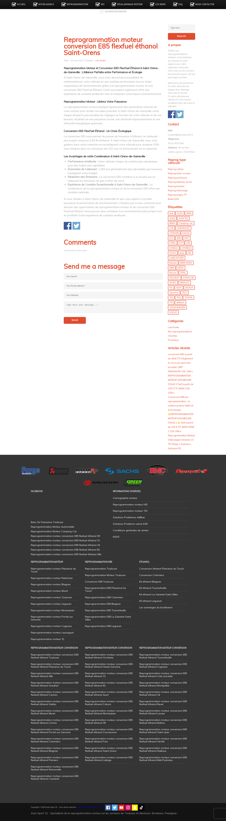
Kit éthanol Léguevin (150, 600)
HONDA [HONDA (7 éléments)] (173, 248)
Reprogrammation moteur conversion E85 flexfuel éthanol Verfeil (163, 740)
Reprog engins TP (177, 194)
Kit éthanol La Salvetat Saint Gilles (158, 594)
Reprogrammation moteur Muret (49, 590)
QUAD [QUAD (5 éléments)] (172, 282)
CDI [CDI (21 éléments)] (171, 228)
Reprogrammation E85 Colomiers (104, 597)
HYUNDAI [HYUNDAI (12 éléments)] (186, 248)
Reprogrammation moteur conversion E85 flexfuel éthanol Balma (163, 721)
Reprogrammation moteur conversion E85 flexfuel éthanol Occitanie (109, 656)
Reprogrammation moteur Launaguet (52, 632)
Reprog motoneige (178, 190)
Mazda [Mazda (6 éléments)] (173, 262)
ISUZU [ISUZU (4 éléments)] (172, 252)
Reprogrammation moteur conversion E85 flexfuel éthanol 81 (109, 684)
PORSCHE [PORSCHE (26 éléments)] (188, 277)
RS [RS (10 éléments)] (171, 287)
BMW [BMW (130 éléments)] (172, 223)
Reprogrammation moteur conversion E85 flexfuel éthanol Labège (109, 759)
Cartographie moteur (125, 498)
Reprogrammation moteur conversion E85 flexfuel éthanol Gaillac (54, 703)
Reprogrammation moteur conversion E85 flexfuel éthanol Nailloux (163, 749)
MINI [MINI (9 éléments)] (171, 267)
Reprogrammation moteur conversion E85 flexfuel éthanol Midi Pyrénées (163, 759)
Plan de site (98, 807)
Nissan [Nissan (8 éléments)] (173, 272)
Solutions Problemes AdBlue (129, 517)
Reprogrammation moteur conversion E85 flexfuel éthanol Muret (54, 712)
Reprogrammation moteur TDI (130, 510)
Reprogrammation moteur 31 (47, 639)
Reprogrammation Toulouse (101, 568)
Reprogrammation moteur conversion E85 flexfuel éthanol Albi (54, 675)
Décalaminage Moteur (130, 4)
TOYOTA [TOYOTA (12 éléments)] (189, 297)
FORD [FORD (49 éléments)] (172, 243)
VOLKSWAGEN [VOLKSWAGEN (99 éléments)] (177, 307)
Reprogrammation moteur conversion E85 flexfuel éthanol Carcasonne (109, 731)
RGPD (116, 536)
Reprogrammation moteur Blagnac (51, 584)
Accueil (21, 4)
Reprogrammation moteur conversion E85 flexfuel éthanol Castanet (54, 777)
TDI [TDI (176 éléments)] (171, 297)
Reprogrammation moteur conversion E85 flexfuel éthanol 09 (109, 721)
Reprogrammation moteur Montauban (52, 610)
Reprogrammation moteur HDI (130, 504)
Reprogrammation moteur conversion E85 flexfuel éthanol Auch (109, 693)
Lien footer (100, 60)
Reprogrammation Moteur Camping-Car (54, 531)
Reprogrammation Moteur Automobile (52, 526)
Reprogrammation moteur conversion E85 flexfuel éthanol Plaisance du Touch (54, 665)
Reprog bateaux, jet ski (180, 182)
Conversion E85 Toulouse (99, 581)
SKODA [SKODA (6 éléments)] (189, 287)
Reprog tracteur (176, 186)
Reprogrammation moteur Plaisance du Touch (53, 570)
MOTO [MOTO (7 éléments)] (181, 267)
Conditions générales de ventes (131, 530)
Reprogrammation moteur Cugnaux (51, 626)
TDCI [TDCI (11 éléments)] (184, 292)
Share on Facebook (67, 226)
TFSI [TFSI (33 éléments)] (178, 297)
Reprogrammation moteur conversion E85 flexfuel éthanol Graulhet (54, 684)
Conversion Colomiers (151, 575)
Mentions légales (85, 807)
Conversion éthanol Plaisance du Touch (161, 568)
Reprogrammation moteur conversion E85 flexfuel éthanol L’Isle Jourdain (163, 675)
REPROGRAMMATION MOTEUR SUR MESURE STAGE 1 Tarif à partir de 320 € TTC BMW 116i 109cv (180, 384)
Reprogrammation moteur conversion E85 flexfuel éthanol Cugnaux (163, 665)
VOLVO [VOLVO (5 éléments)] (173, 312)
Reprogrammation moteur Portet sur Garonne (52, 618)
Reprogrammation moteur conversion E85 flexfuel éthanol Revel (163, 703)
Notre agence (46, 4)
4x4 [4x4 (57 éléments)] (171, 213)
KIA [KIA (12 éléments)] (189, 252)
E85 (102, 4)
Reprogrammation (77, 4)
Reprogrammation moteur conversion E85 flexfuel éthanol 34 (163, 693)
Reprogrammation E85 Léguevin (103, 626)
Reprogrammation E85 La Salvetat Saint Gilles (108, 618)
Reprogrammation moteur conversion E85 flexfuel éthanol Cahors (109, 703)
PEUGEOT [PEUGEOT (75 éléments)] (174, 277)
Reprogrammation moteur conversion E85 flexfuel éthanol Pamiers (54, 759)
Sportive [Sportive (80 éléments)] (174, 292)
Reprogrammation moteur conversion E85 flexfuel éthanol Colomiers (54, 740)
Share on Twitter (76, 226)
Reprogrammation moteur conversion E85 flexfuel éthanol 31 (109, 675)
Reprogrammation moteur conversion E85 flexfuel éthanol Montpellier (163, 684)
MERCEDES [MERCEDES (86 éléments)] (186, 262)
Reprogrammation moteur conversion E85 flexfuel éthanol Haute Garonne (109, 665)
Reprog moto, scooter (179, 173)
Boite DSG (173, 199)
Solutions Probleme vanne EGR (130, 523)
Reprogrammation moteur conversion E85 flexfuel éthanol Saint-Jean (163, 731)
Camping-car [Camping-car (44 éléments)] (186, 223)
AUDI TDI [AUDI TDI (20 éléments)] (183, 218)
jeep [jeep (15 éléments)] (182, 252)
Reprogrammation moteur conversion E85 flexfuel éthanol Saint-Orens (109, 749)
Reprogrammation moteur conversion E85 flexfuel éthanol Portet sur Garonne (54, 731)
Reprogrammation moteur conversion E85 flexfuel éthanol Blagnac (54, 749)
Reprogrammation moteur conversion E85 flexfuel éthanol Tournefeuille (163, 656)
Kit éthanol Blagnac (150, 581)
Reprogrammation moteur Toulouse (51, 597)
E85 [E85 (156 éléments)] (179, 238)
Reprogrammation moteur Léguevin (51, 603)
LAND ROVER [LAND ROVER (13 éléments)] (176, 257)
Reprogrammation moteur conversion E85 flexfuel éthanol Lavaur (163, 712)
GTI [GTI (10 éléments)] (181, 243)
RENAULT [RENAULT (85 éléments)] (184, 282)
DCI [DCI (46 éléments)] (171, 238)
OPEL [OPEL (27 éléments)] (183, 272)
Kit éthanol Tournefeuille (152, 588)
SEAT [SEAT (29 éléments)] (179, 287)
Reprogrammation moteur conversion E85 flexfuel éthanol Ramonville (54, 768)
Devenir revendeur (115, 11)
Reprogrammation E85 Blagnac (103, 603)
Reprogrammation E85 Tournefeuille (105, 610)
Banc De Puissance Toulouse (47, 522)
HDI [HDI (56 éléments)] (188, 243)
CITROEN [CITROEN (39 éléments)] (174, 233)
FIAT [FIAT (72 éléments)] (186, 238)
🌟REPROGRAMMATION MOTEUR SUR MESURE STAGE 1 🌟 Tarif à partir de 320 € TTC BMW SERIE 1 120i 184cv (181, 423)
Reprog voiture (176, 169)
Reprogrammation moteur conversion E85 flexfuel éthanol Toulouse (54, 656)
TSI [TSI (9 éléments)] (171, 302)
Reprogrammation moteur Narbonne (52, 578)
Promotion (173, 340)
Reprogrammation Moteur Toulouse (105, 575)
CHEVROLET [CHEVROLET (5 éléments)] (183, 228)
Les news (160, 4)
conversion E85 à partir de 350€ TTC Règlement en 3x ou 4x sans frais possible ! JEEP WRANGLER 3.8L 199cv (180, 363)
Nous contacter (204, 4)
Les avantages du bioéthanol (155, 607)
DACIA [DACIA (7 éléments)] (186, 233)
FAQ (180, 4)
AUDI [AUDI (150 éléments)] (172, 218)
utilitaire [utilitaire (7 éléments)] (180, 302)
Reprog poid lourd (177, 177)
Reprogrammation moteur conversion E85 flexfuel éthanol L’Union (54, 721)
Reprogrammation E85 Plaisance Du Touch (105, 589)
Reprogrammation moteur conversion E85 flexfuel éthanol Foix (109, 740)
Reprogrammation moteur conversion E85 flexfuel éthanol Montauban (109, 712)
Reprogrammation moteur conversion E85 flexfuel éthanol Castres (54, 693)
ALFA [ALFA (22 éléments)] (180, 213)
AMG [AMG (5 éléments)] (189, 213)
